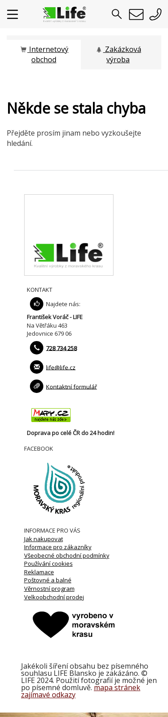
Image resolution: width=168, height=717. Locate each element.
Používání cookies (48, 563)
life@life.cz (61, 367)
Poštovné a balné (47, 580)
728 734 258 (61, 348)
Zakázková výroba (118, 54)
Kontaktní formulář (71, 386)
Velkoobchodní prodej (54, 597)
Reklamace (39, 572)
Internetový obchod (43, 54)
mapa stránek (117, 687)
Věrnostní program (49, 589)
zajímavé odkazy (48, 695)
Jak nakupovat (43, 539)
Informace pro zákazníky (58, 547)
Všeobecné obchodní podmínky (66, 555)
